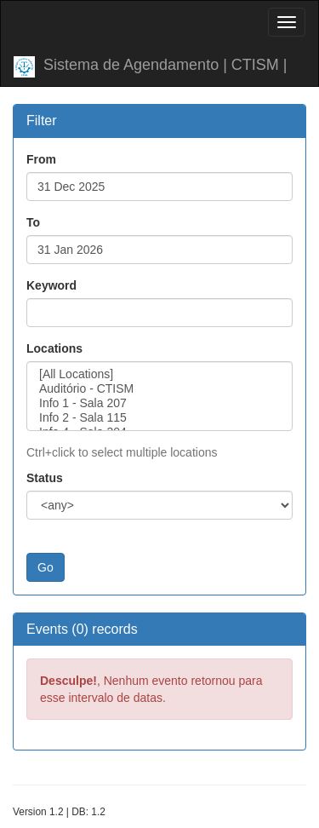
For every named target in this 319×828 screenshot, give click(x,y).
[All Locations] (159, 374)
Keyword (51, 285)
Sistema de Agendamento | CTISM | (151, 67)
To (33, 222)
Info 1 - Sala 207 (159, 403)
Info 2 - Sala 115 (159, 418)
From (41, 159)
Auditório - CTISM (159, 389)
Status (44, 478)
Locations (54, 348)
